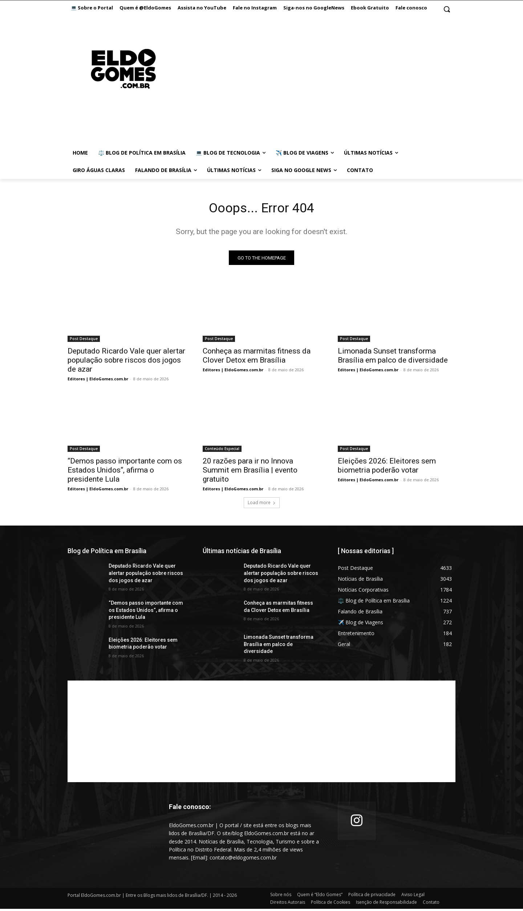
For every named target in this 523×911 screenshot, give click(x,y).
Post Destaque (84, 340)
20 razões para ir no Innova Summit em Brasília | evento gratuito (250, 472)
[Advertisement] (308, 76)
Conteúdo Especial (222, 450)
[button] (446, 9)
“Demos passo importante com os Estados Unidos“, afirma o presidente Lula (125, 472)
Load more (262, 505)
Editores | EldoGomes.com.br (98, 381)
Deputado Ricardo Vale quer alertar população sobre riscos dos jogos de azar (126, 362)
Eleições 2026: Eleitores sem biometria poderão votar (387, 468)
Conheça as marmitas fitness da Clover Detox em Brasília (257, 358)
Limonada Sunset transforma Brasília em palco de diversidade (393, 358)
